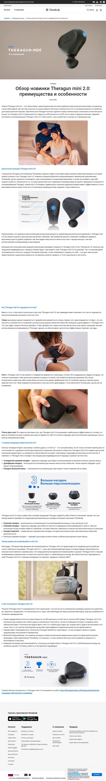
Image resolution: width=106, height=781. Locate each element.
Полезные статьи (18, 18)
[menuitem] (7, 10)
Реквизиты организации (57, 741)
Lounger (10, 764)
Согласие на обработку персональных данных (34, 745)
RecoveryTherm (13, 751)
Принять (97, 774)
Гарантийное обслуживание (30, 741)
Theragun (11, 734)
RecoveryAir (12, 741)
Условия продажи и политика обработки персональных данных (83, 731)
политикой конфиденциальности (74, 772)
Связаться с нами (27, 734)
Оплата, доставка (27, 738)
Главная (7, 18)
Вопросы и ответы (27, 731)
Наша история (57, 731)
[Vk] (94, 2)
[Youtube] (97, 2)
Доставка (88, 5)
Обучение (56, 746)
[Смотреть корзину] (101, 10)
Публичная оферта (75, 739)
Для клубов (57, 738)
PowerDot (11, 761)
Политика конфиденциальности (32, 749)
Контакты (98, 5)
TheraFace (11, 744)
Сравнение (7, 5)
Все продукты (12, 731)
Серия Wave (12, 738)
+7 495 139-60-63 (78, 2)
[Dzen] (104, 2)
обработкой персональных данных (78, 774)
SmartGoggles (12, 747)
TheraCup (11, 757)
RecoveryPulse (12, 754)
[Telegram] (100, 2)
